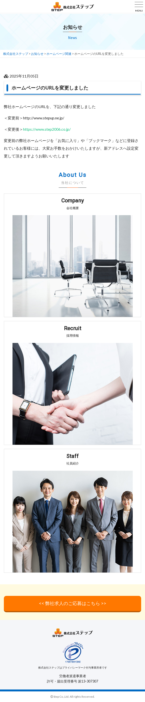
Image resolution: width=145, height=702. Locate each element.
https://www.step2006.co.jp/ (47, 129)
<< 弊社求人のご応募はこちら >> (72, 603)
